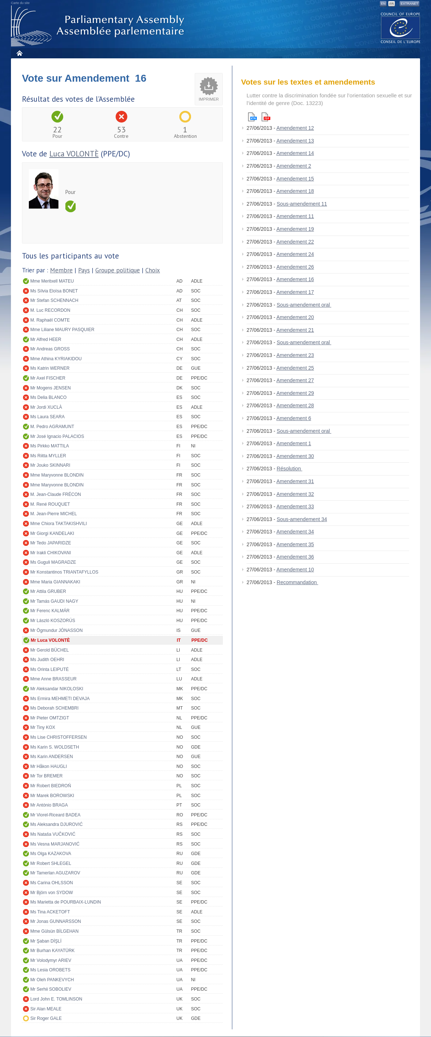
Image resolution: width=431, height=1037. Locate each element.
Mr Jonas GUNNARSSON (55, 921)
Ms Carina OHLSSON (51, 882)
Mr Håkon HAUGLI (48, 766)
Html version (252, 116)
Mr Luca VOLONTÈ (50, 640)
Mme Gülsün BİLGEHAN (54, 931)
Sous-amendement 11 (302, 204)
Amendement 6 (293, 418)
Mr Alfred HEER (45, 339)
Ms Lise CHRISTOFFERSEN (58, 737)
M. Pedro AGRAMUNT (52, 426)
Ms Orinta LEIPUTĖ (49, 669)
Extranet (409, 3)
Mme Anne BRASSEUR (53, 678)
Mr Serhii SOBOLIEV (50, 989)
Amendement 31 (295, 481)
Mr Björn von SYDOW (51, 892)
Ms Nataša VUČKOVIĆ (52, 834)
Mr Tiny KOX (42, 727)
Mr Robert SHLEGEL (50, 863)
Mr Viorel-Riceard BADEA (55, 814)
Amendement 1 (293, 443)
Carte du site (20, 3)
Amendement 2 (293, 166)
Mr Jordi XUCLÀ (46, 407)
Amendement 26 (295, 267)
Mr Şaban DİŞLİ (45, 941)
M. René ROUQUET (50, 504)
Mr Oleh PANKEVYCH (52, 979)
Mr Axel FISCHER (47, 378)
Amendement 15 (295, 179)
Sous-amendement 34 (302, 519)
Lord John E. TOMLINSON (56, 999)
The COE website (400, 27)
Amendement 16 (295, 279)
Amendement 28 (295, 405)
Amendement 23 (295, 355)
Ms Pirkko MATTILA (49, 445)
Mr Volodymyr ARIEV (50, 960)
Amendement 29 (295, 393)
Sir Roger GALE (46, 1018)
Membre (61, 270)
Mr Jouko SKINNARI (50, 465)
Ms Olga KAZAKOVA (50, 853)
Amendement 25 (295, 368)
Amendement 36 (295, 557)
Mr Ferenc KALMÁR (49, 610)
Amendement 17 (295, 292)
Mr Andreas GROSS (50, 349)
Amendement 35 (295, 544)
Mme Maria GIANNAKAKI (55, 581)
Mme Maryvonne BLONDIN (57, 475)
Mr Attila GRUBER (48, 591)
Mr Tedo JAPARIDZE (50, 542)
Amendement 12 (295, 128)
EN (383, 3)
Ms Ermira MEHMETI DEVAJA (59, 698)
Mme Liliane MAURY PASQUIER (62, 329)
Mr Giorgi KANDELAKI (52, 533)
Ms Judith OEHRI (47, 659)
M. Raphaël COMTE (50, 320)
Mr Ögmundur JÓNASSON (56, 630)
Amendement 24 (295, 254)
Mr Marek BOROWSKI (52, 795)
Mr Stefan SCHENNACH (54, 300)
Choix (152, 270)
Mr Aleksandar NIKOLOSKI (56, 688)
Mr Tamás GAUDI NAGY (54, 601)
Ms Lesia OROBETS (50, 969)
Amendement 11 (295, 216)
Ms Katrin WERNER (49, 368)
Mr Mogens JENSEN (50, 388)
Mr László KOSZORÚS (52, 620)
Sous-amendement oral (304, 305)
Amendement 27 (295, 380)
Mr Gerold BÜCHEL (49, 650)
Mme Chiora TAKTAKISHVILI (58, 523)
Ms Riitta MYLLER (48, 455)
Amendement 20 (295, 317)
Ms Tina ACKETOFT (50, 911)
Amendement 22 (295, 242)
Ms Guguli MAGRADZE (53, 562)
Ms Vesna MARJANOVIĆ (55, 844)
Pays (84, 270)
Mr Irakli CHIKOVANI (50, 552)
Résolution (289, 468)
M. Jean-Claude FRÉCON (55, 494)
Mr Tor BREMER (46, 775)
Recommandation (298, 582)
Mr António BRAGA (49, 805)
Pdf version (266, 116)
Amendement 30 (295, 456)
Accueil (19, 53)
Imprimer (209, 99)
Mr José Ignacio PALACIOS (57, 436)
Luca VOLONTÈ (74, 154)
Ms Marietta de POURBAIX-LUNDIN (65, 902)
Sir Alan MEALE (45, 1008)
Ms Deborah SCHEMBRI (54, 708)
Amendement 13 (295, 141)
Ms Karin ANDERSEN (51, 756)
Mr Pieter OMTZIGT (49, 718)
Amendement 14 (295, 153)
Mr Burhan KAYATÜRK (52, 950)
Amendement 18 (295, 191)
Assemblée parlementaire (99, 26)
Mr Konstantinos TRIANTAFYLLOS (64, 572)
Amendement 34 (295, 532)
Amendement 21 (295, 330)
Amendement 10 (295, 569)
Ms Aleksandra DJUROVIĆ (56, 824)
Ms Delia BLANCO (48, 397)
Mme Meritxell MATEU (52, 281)
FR (391, 3)
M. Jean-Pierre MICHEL (53, 513)
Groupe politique (117, 270)
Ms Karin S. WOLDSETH (54, 747)
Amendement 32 (295, 494)
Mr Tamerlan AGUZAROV (55, 872)
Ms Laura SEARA (47, 416)
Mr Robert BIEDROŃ (50, 785)
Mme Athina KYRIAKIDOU (56, 358)
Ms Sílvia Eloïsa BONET (54, 291)
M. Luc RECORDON (50, 310)
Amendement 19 (295, 229)
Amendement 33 (295, 506)
